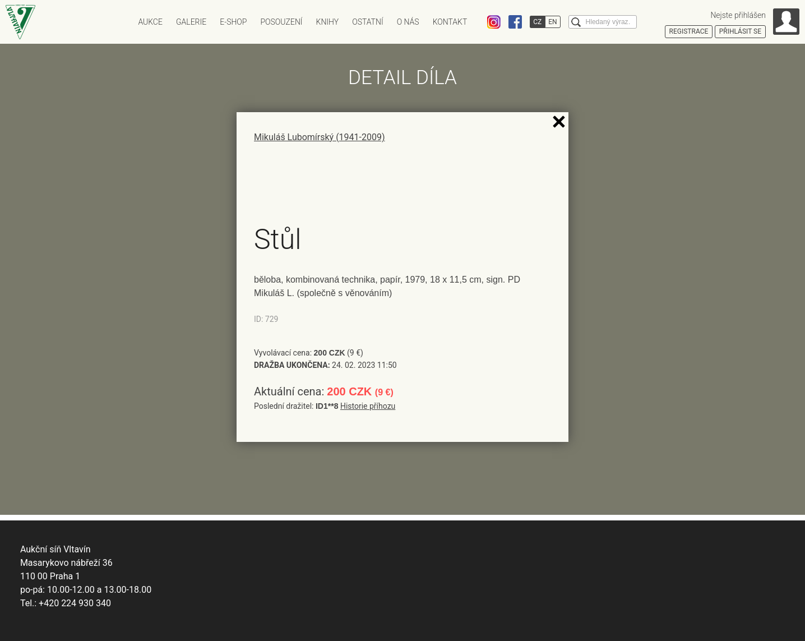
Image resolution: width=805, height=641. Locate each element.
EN (552, 22)
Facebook (515, 22)
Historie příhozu (367, 406)
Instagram (494, 22)
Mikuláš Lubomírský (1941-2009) (319, 137)
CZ (537, 22)
